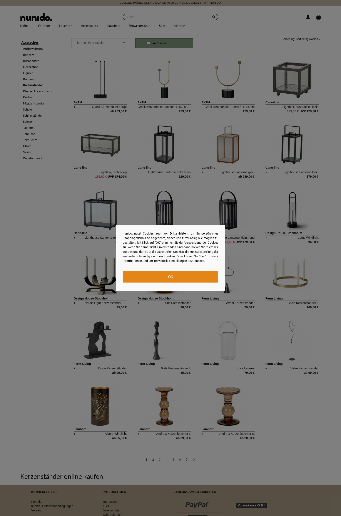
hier (209, 247)
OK (170, 277)
